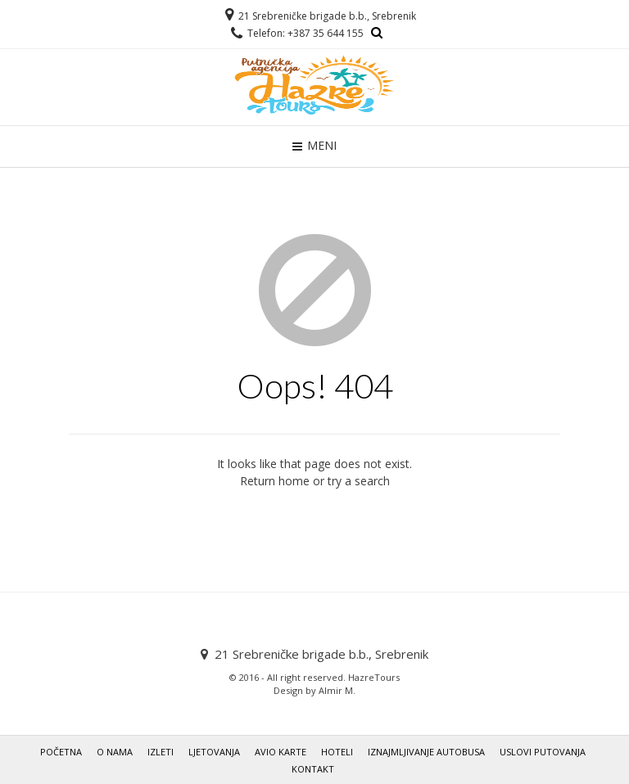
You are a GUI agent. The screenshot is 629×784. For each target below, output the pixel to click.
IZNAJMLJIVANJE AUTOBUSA (426, 752)
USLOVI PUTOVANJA (543, 752)
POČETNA (61, 752)
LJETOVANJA (214, 752)
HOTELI (337, 752)
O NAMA (115, 752)
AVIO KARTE (280, 752)
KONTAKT (313, 769)
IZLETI (160, 752)
